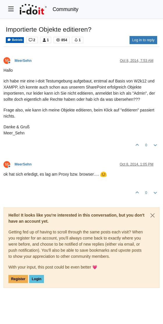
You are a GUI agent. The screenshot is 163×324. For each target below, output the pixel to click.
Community (66, 9)
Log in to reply (143, 40)
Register (18, 279)
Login (36, 279)
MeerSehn (23, 61)
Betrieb (14, 40)
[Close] (152, 215)
